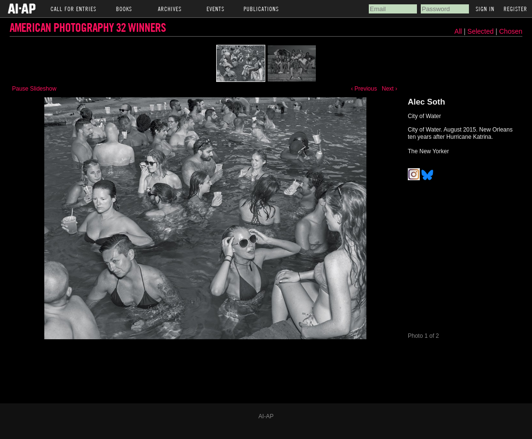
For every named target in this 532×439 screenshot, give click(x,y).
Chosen (510, 31)
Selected (481, 31)
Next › (389, 88)
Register (515, 9)
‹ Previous (364, 88)
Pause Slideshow (34, 88)
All (458, 31)
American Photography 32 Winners (88, 27)
